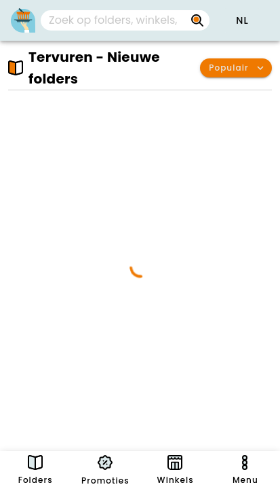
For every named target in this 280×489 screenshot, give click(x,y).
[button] (242, 20)
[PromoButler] (23, 20)
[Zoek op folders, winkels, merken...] (114, 20)
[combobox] (125, 20)
